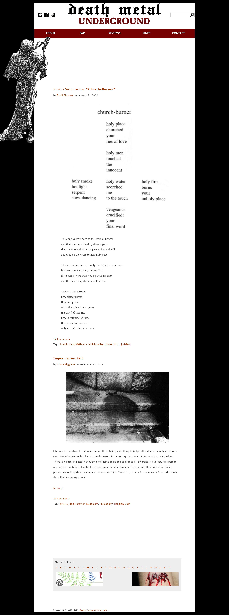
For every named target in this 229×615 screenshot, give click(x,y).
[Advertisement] (117, 62)
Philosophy (106, 503)
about (50, 33)
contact (178, 33)
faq (82, 33)
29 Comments (61, 498)
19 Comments (61, 339)
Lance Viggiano (66, 364)
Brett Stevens (65, 95)
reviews (115, 33)
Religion (119, 503)
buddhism (66, 344)
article (64, 503)
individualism (96, 344)
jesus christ (112, 344)
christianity (80, 344)
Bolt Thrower (77, 503)
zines (146, 33)
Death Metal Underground (93, 610)
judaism (125, 344)
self (127, 503)
